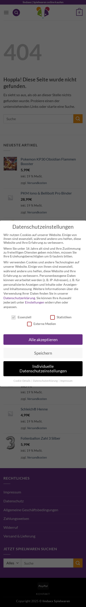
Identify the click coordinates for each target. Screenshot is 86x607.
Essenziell (21, 317)
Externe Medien (41, 324)
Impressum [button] (66, 380)
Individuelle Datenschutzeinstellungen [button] (43, 368)
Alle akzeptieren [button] (43, 339)
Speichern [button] (43, 353)
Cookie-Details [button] (22, 380)
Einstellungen (34, 302)
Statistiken (61, 317)
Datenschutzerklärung (19, 298)
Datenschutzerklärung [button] (45, 380)
